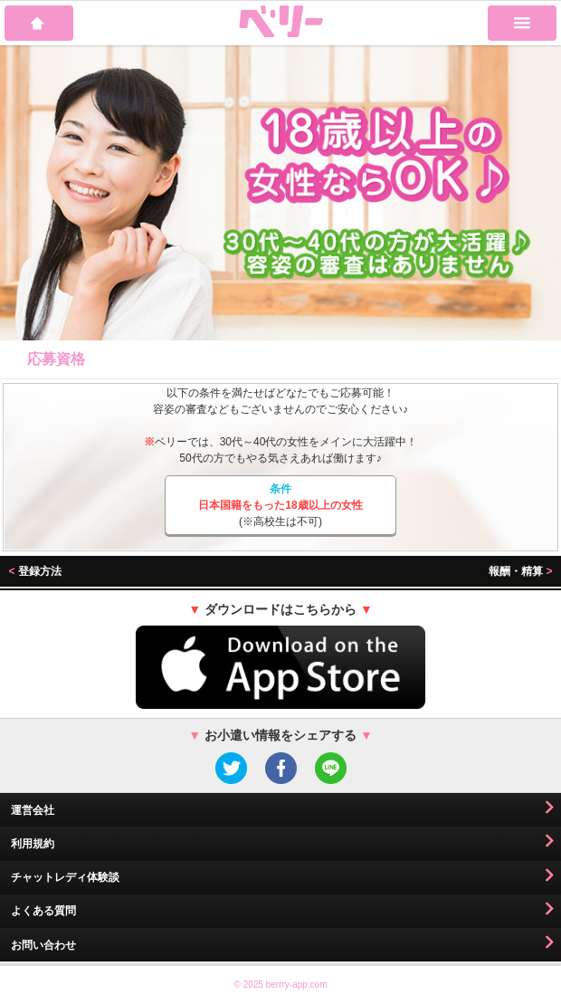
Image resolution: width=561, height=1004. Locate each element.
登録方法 (35, 571)
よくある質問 (43, 910)
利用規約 (32, 843)
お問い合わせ (43, 945)
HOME (39, 23)
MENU (522, 23)
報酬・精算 (520, 571)
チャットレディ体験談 (65, 877)
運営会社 (32, 810)
